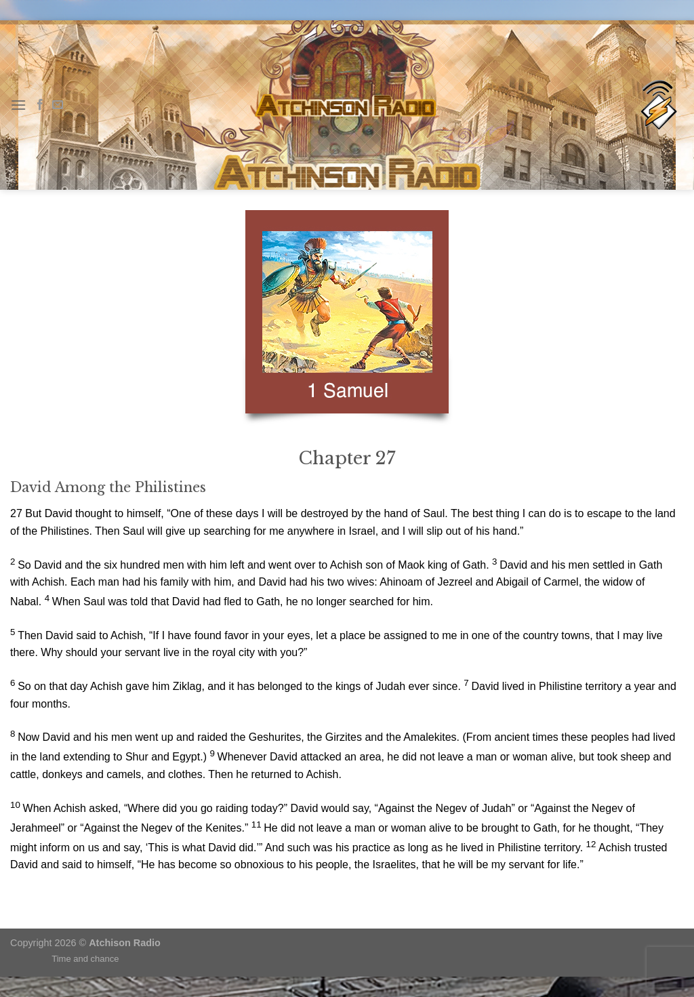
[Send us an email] (57, 105)
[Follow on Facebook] (40, 105)
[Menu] (18, 104)
